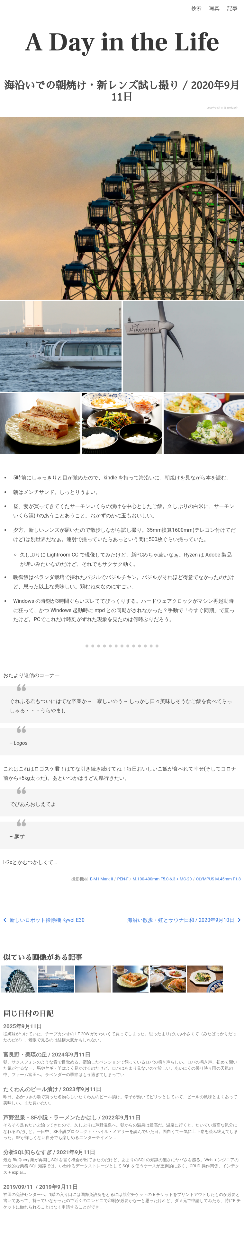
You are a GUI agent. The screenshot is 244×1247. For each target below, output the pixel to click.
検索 (196, 8)
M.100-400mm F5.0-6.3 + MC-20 (162, 879)
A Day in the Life (122, 42)
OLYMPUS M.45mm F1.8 (218, 879)
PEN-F (122, 879)
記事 (232, 8)
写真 (214, 8)
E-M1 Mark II (101, 879)
